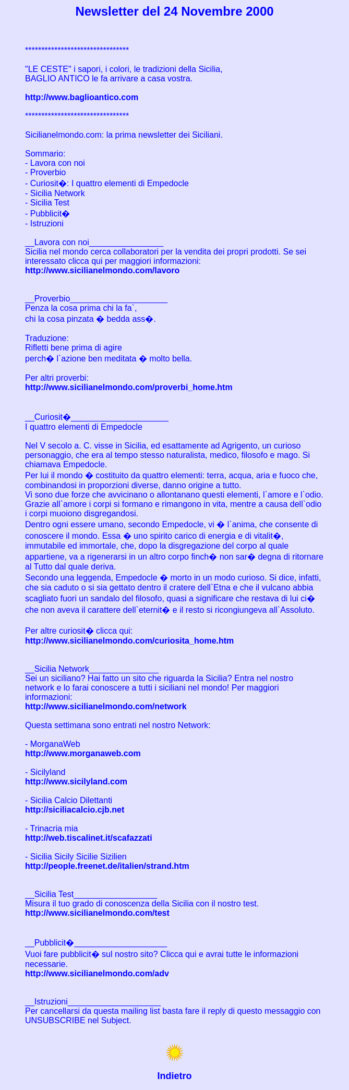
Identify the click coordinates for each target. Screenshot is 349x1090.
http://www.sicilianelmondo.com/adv (97, 973)
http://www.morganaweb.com (83, 753)
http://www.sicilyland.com (76, 781)
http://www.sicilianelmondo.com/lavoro (102, 270)
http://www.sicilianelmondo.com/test (97, 913)
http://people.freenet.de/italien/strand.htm (107, 866)
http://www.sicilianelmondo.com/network (106, 706)
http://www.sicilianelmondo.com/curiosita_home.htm (129, 640)
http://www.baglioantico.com (81, 97)
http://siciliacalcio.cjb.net (74, 809)
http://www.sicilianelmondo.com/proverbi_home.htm (129, 387)
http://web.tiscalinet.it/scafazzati (88, 837)
